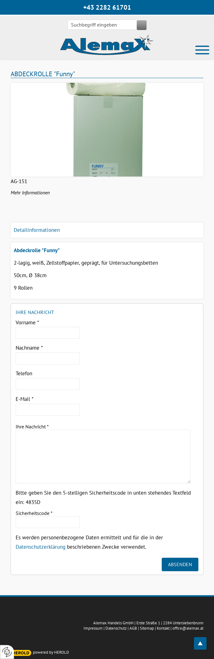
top (203, 639)
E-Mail (24, 399)
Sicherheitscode (34, 513)
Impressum (93, 628)
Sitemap (147, 628)
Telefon (24, 373)
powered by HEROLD (51, 652)
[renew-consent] (7, 652)
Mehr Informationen (30, 192)
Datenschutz (116, 628)
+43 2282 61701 (107, 7)
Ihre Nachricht (32, 426)
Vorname (27, 322)
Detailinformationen (37, 230)
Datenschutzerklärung (40, 546)
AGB (133, 628)
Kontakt (163, 628)
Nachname (29, 347)
